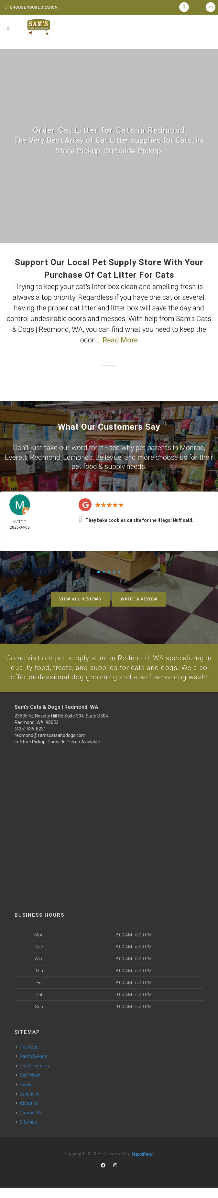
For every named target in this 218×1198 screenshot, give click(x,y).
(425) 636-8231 (30, 739)
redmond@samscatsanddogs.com (50, 745)
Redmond (45, 457)
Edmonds (78, 457)
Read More (120, 340)
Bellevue (108, 457)
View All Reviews (80, 598)
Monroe (192, 447)
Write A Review (139, 598)
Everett (16, 457)
